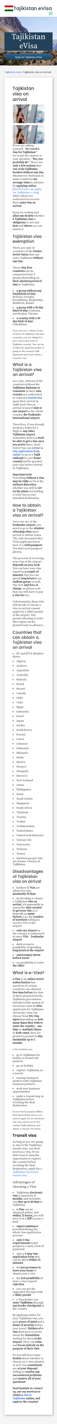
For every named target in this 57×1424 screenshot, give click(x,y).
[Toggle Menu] (51, 13)
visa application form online (26, 453)
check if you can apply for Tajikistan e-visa (27, 190)
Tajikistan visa (12, 72)
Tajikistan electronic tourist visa (26, 1173)
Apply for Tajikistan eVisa (28, 57)
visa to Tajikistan (22, 1396)
